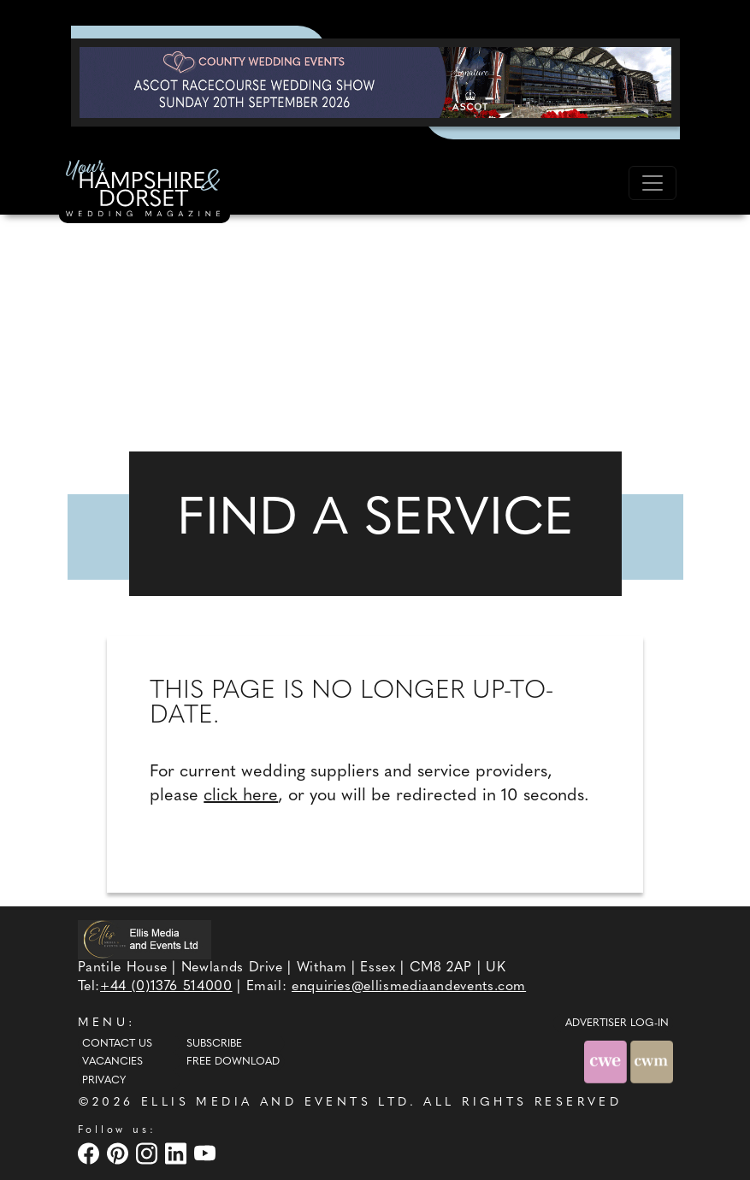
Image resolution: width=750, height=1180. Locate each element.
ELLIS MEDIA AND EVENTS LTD (275, 1102)
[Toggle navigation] (652, 183)
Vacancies (112, 1062)
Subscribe (214, 1044)
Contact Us (117, 1044)
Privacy (104, 1081)
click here (241, 796)
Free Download (233, 1062)
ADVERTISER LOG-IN (617, 1023)
